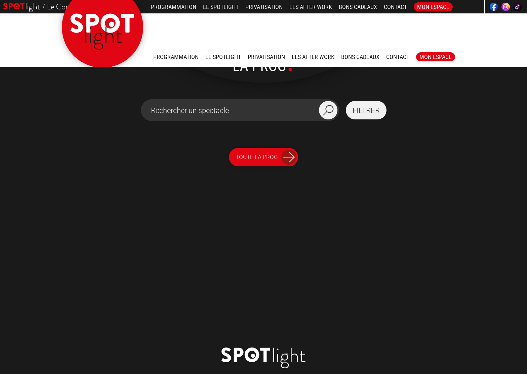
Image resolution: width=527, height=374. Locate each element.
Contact (395, 6)
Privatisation (264, 6)
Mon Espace (433, 6)
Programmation (173, 6)
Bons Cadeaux (358, 6)
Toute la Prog (266, 157)
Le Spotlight (221, 6)
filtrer (366, 110)
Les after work (310, 6)
